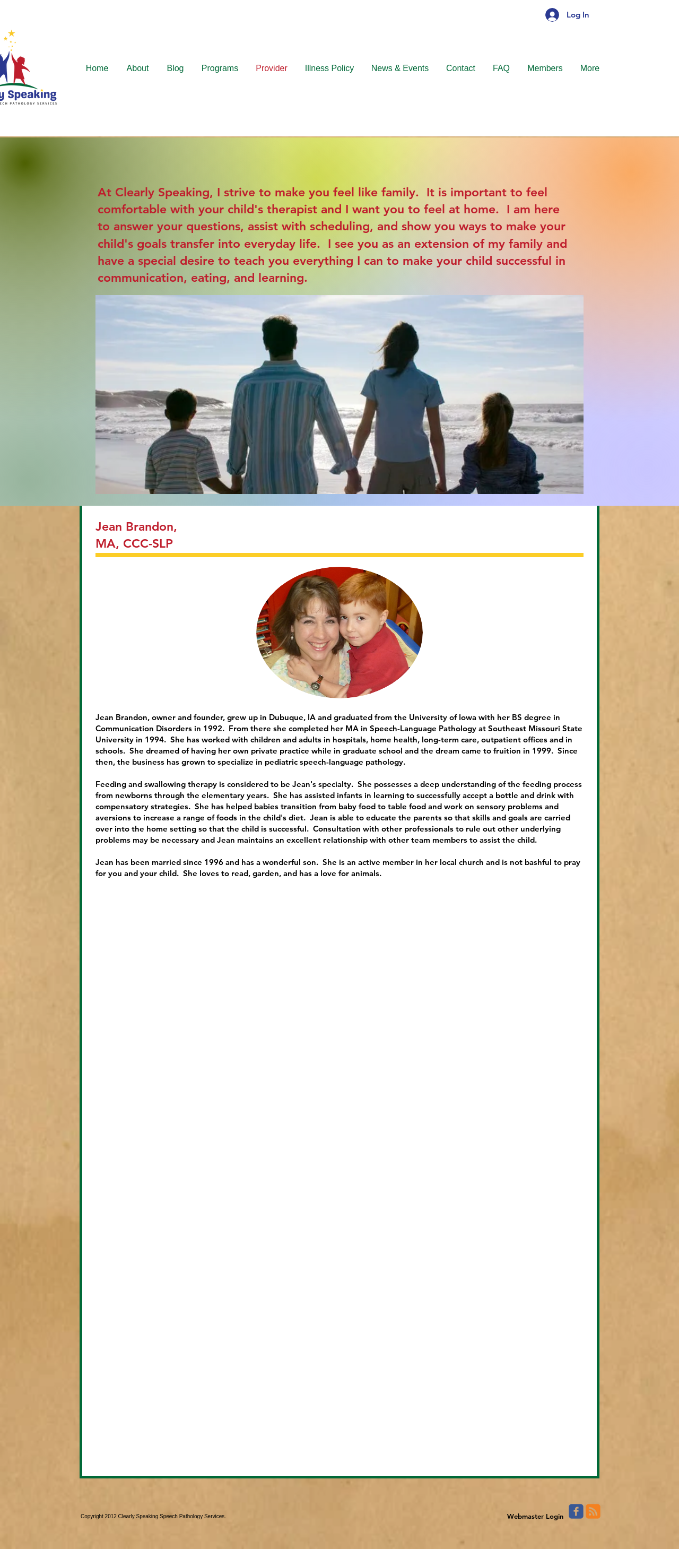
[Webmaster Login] (535, 1516)
